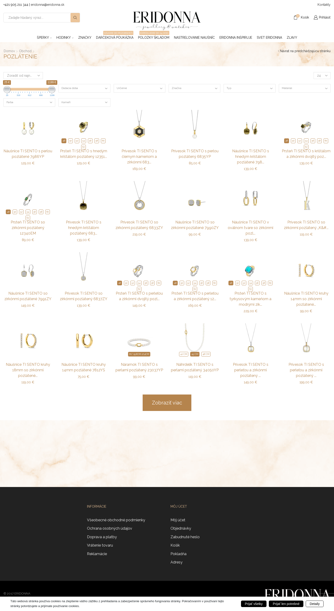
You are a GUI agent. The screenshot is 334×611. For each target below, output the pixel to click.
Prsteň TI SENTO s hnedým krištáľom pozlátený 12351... (83, 154)
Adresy (176, 562)
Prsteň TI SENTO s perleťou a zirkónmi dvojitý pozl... (139, 296)
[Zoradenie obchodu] (23, 75)
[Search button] (75, 17)
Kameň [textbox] (66, 102)
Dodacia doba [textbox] (69, 88)
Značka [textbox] (176, 88)
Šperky (44, 37)
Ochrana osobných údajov (109, 528)
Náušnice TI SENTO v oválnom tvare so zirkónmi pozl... (250, 227)
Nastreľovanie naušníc (194, 37)
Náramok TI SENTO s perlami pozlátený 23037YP (139, 367)
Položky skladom (153, 36)
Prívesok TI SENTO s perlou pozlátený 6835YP (194, 154)
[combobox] (84, 88)
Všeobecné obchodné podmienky (116, 520)
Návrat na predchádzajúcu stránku (305, 51)
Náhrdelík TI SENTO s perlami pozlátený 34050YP (195, 367)
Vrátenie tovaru (100, 545)
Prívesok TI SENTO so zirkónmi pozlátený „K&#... (306, 225)
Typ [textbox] (229, 88)
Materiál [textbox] (287, 88)
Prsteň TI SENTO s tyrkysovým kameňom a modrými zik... (250, 299)
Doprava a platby (102, 537)
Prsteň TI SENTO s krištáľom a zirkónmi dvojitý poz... (306, 154)
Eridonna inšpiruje (235, 37)
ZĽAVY (292, 37)
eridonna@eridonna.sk (47, 4)
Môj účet (177, 520)
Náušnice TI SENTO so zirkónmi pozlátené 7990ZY (195, 225)
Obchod (25, 51)
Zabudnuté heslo (185, 537)
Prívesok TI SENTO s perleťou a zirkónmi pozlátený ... (250, 370)
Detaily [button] (315, 604)
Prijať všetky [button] (254, 604)
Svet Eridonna (269, 37)
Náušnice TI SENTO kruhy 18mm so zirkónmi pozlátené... (28, 370)
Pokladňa (178, 554)
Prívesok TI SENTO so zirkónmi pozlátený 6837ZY (83, 296)
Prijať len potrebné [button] (286, 604)
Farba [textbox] (9, 102)
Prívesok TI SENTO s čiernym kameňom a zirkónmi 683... (139, 156)
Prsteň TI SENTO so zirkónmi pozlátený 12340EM (28, 227)
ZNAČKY (84, 37)
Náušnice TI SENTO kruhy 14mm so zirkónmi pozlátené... (306, 299)
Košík (175, 545)
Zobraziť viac (167, 403)
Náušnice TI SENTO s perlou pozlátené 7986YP (27, 154)
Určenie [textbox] (122, 88)
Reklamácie (97, 554)
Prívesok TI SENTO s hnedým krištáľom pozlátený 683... (83, 227)
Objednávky (180, 528)
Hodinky (65, 37)
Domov (9, 51)
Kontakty (324, 4)
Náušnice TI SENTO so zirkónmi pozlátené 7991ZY (27, 296)
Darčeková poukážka (114, 36)
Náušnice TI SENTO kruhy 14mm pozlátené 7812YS (83, 367)
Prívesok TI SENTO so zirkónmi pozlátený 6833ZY (139, 225)
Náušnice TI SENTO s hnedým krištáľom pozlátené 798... (250, 156)
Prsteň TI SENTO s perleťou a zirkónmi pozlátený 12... (194, 296)
